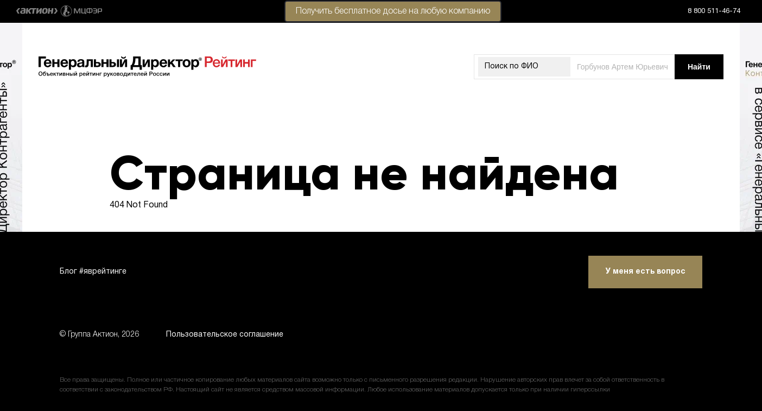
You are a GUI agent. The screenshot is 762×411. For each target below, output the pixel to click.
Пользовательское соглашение (224, 334)
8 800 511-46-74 (714, 11)
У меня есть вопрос (645, 271)
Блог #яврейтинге (93, 271)
